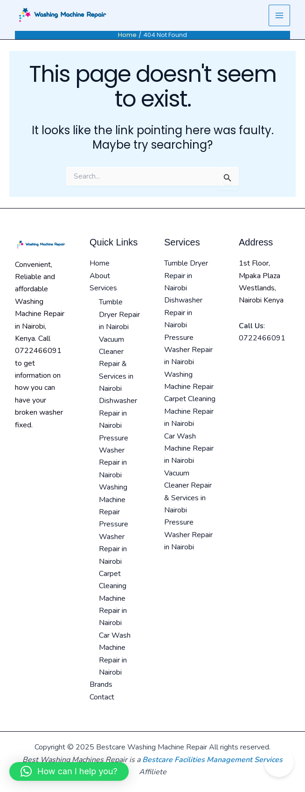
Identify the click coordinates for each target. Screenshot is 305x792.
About (100, 276)
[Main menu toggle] (279, 15)
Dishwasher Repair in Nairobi (118, 413)
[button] (69, 771)
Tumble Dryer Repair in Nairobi (119, 314)
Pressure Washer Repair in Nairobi (188, 349)
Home (100, 263)
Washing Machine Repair (113, 499)
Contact (102, 697)
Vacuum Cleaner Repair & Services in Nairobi (116, 364)
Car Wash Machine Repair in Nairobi (189, 448)
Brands (101, 684)
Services (103, 288)
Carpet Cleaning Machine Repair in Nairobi (113, 598)
